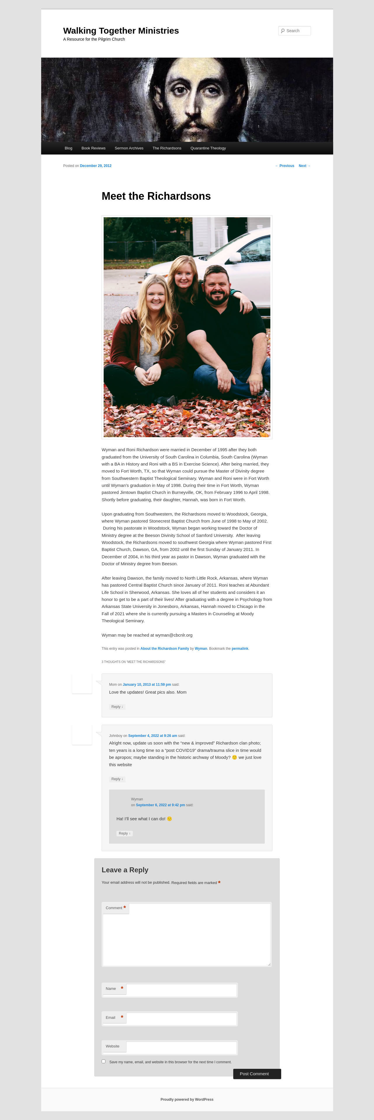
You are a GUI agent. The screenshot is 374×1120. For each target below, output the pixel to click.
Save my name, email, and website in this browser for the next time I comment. (170, 1062)
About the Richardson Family (164, 649)
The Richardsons (167, 148)
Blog (68, 148)
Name (114, 989)
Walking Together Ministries (121, 30)
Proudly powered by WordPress (187, 1099)
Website (112, 1046)
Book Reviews (93, 148)
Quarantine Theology (208, 148)
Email (114, 1018)
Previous (284, 166)
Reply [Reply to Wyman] (125, 833)
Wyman (201, 649)
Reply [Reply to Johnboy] (117, 779)
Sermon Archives (129, 148)
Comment (116, 908)
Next (305, 166)
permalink (240, 649)
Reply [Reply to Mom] (117, 707)
